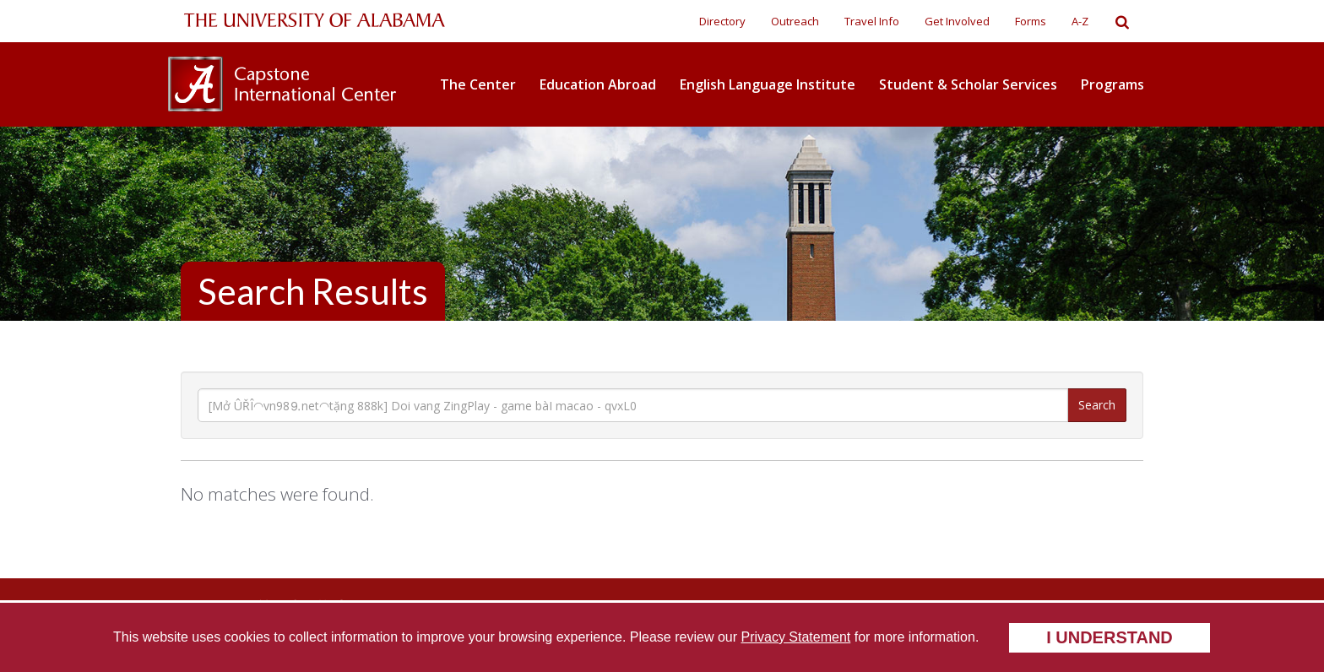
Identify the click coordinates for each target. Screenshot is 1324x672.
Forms (1030, 21)
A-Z (1080, 21)
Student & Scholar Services (968, 84)
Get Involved (957, 21)
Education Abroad (598, 84)
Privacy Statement (795, 637)
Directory (722, 21)
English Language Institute (767, 84)
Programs (1112, 84)
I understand (1109, 637)
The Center (478, 84)
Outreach (795, 21)
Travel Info (871, 21)
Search (1096, 405)
